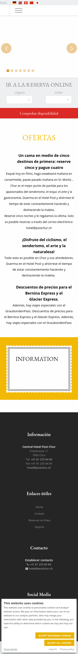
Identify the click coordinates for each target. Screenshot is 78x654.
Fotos (3, 3)
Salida (58, 92)
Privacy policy (67, 649)
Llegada (19, 92)
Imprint (53, 649)
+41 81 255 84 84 (41, 459)
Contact (39, 513)
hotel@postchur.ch (39, 467)
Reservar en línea (39, 520)
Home (39, 507)
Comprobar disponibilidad (39, 113)
